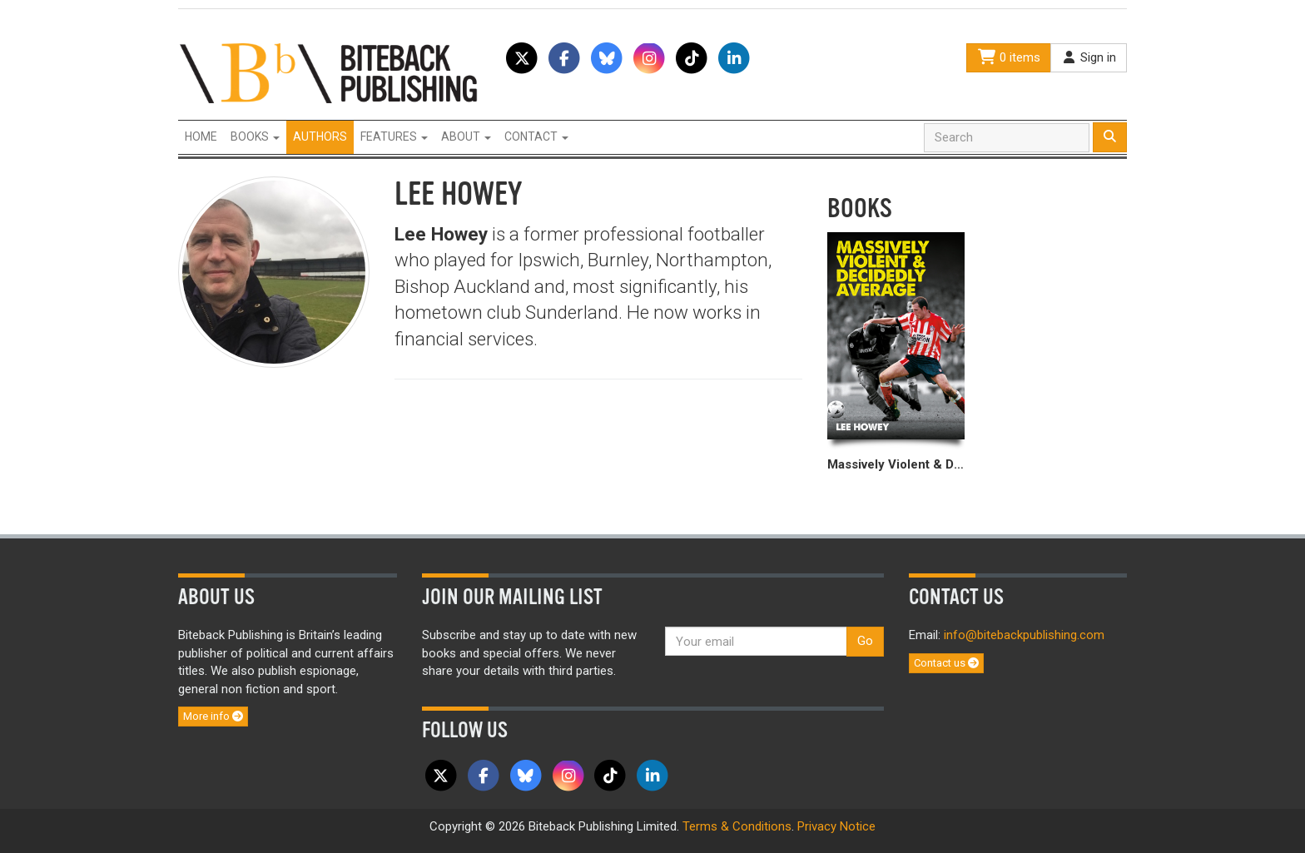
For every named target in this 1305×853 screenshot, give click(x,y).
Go (865, 640)
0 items (1008, 57)
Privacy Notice (836, 826)
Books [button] (255, 136)
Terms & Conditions (736, 826)
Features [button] (394, 136)
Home (201, 136)
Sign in (1088, 57)
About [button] (466, 136)
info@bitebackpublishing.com (1024, 634)
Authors (320, 136)
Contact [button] (536, 136)
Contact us (946, 663)
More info (213, 716)
